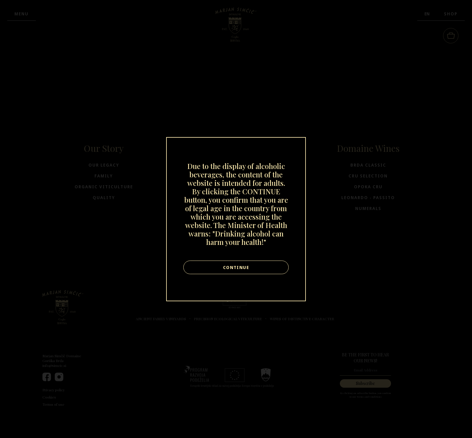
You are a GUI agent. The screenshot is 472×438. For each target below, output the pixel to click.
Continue (236, 267)
